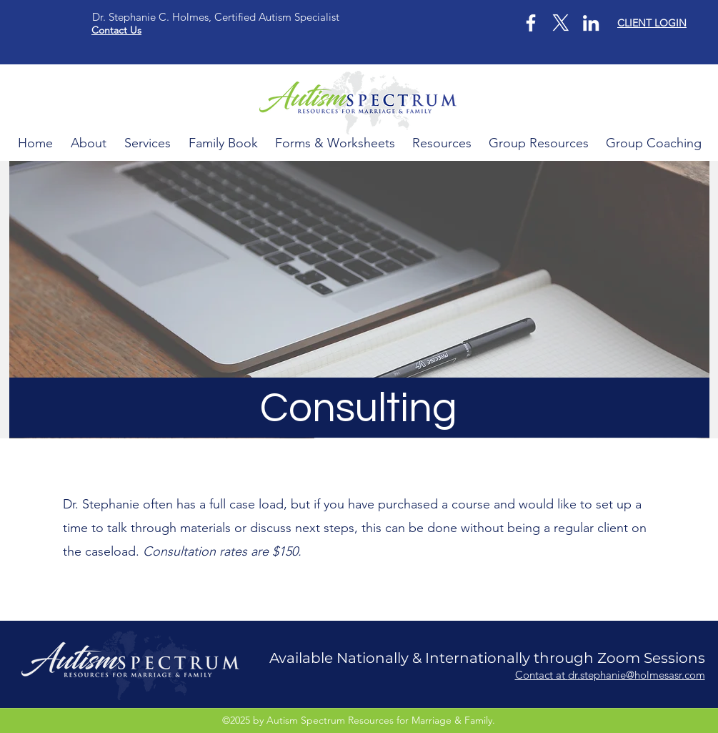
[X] (560, 22)
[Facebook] (530, 22)
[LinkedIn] (590, 22)
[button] (538, 143)
